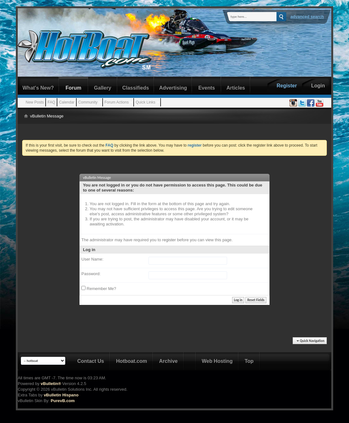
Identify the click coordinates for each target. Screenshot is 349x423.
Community (88, 102)
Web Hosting (217, 361)
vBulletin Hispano (61, 395)
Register (286, 85)
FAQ (51, 102)
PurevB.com (63, 400)
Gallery (102, 88)
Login (318, 85)
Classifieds (135, 88)
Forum (73, 88)
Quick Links (145, 102)
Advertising (173, 88)
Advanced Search (307, 16)
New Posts (35, 102)
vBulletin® (51, 383)
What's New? (38, 88)
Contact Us (90, 361)
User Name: (92, 259)
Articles (235, 88)
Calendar (66, 102)
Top (248, 361)
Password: (91, 273)
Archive (168, 361)
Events (206, 88)
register (169, 239)
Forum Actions (117, 102)
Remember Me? (98, 288)
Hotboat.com (131, 361)
